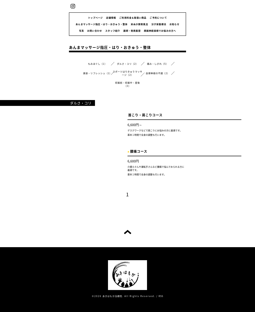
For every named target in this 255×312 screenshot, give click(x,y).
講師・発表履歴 (132, 30)
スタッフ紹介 (112, 30)
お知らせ (174, 24)
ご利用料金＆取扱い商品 (132, 17)
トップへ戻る (127, 232)
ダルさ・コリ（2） (127, 63)
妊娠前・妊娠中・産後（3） (127, 84)
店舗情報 (111, 17)
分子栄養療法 (158, 24)
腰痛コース (138, 151)
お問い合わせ (94, 30)
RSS (161, 296)
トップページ (95, 17)
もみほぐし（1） (97, 63)
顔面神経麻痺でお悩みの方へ (160, 30)
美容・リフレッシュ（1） (97, 73)
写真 (81, 30)
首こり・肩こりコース (145, 115)
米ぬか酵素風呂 (139, 24)
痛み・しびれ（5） (157, 63)
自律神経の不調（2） (157, 73)
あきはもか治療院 (112, 296)
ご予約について (158, 17)
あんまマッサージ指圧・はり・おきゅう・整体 (102, 24)
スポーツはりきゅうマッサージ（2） (127, 73)
